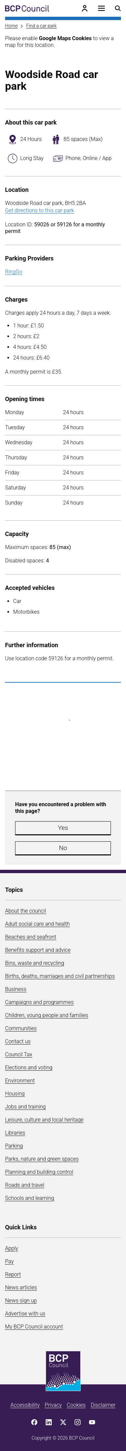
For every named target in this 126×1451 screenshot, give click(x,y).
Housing (15, 1093)
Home (11, 25)
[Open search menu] (118, 8)
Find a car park (41, 25)
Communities (21, 1028)
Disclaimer (103, 1405)
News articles (21, 1287)
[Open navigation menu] (101, 8)
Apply (11, 1248)
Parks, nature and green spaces (42, 1159)
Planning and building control (39, 1172)
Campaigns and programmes (39, 1002)
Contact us (18, 1041)
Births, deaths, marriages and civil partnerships (60, 976)
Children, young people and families (46, 1015)
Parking (14, 1146)
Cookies (76, 1405)
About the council (25, 911)
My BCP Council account (34, 1326)
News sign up (21, 1300)
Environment (20, 1080)
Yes (63, 828)
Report (13, 1274)
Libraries (15, 1133)
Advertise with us (25, 1313)
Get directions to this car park (39, 210)
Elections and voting (28, 1067)
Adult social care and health (37, 924)
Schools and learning (29, 1198)
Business (16, 989)
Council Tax (18, 1054)
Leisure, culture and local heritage (44, 1120)
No (63, 848)
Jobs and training (25, 1106)
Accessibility (25, 1405)
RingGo (13, 272)
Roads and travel (24, 1185)
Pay (9, 1261)
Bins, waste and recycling (34, 963)
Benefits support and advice (38, 950)
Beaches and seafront (30, 937)
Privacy (53, 1405)
